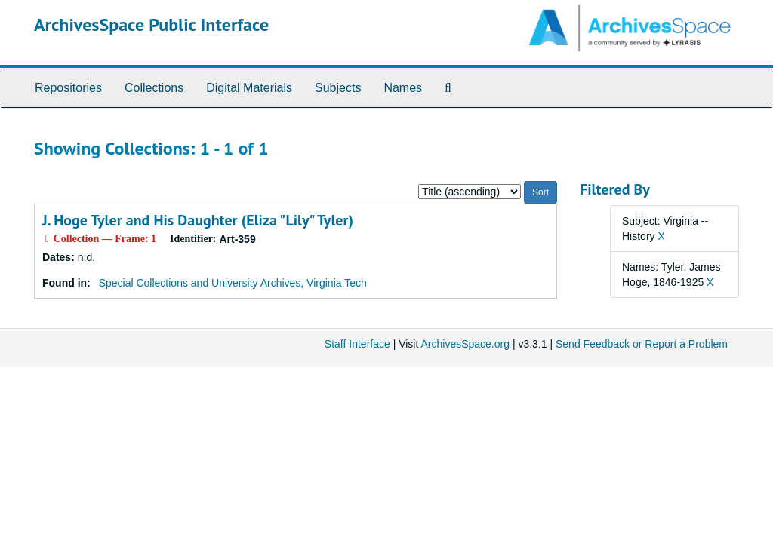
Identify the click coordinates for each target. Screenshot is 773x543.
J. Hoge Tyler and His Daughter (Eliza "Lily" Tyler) (197, 220)
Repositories (68, 87)
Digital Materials (249, 87)
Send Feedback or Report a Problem (642, 344)
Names (402, 87)
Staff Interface (357, 344)
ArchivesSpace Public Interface (151, 24)
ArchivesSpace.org (465, 344)
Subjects (338, 87)
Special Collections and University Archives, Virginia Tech (233, 283)
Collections (154, 87)
